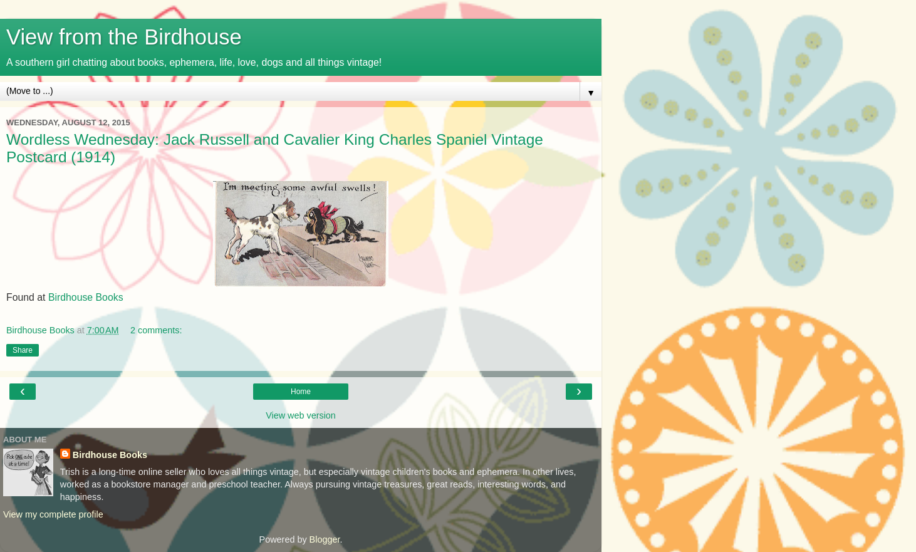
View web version (301, 415)
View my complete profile (53, 514)
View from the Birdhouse (124, 37)
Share (23, 350)
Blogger (325, 539)
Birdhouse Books (85, 297)
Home (301, 391)
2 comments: (156, 330)
